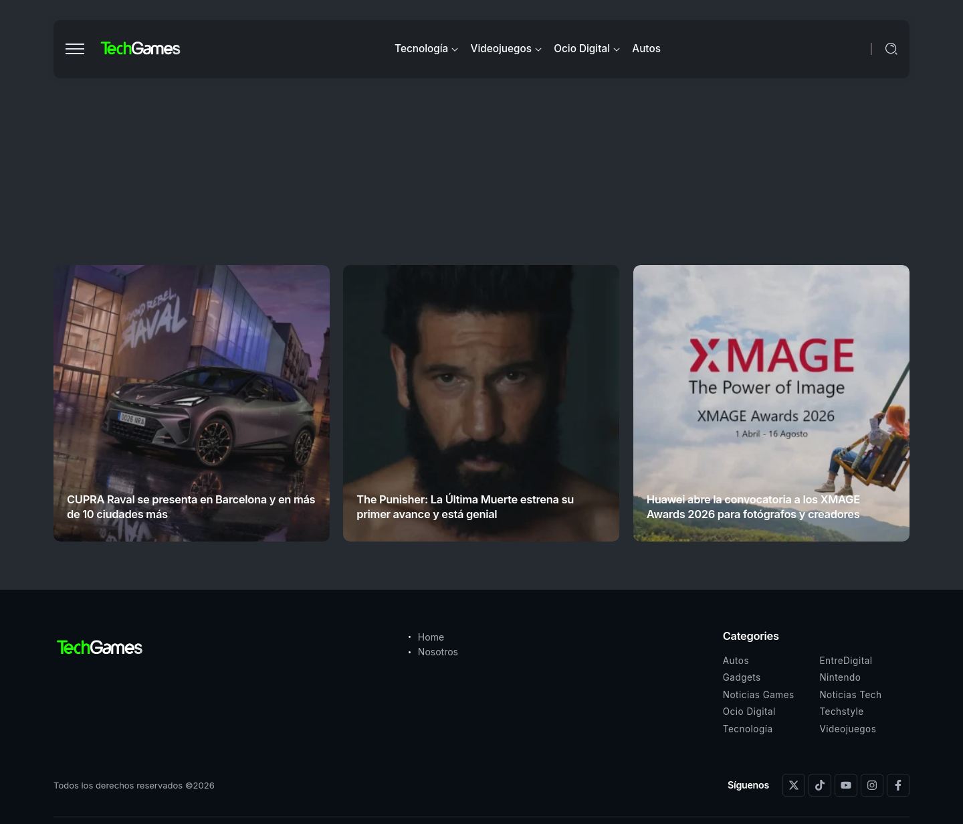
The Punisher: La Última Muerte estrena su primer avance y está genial (465, 506)
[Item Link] (192, 403)
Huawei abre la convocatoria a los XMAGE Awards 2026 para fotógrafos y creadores (753, 506)
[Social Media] (793, 785)
